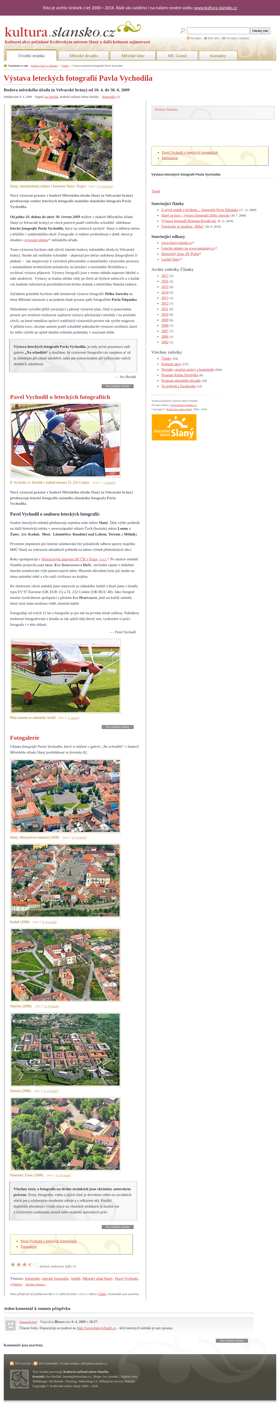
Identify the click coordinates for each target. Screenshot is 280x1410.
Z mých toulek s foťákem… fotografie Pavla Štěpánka (199, 210)
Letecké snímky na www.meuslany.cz (188, 248)
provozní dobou (36, 240)
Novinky (196, 38)
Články (65, 65)
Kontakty (218, 55)
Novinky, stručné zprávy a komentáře (187, 369)
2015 (164, 287)
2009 (164, 320)
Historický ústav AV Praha (180, 254)
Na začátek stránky (118, 386)
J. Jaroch (108, 482)
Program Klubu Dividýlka (179, 375)
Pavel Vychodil (126, 1278)
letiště (75, 1278)
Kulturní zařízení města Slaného (86, 1372)
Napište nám (129, 1376)
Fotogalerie (29, 1247)
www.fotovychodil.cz (176, 243)
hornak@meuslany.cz (77, 1376)
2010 (164, 314)
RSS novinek (23, 1363)
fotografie (32, 1278)
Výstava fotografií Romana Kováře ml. (189, 221)
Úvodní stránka (31, 55)
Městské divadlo (83, 55)
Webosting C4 (88, 1381)
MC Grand (177, 55)
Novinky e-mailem (237, 38)
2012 (164, 303)
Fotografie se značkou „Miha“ (182, 226)
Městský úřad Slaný (98, 1278)
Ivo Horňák (51, 97)
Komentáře (109, 97)
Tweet (156, 191)
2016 (164, 281)
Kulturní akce (171, 364)
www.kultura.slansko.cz (215, 8)
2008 (164, 325)
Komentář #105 (28, 1321)
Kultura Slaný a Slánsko (44, 65)
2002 (164, 342)
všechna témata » (35, 1284)
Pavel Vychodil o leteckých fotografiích (49, 1241)
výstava (16, 1284)
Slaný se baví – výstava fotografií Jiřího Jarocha (195, 215)
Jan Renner (56, 1381)
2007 (164, 331)
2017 (164, 276)
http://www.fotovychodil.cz (96, 1328)
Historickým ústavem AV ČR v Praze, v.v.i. (74, 559)
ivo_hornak (110, 1376)
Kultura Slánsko (166, 109)
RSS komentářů (48, 1363)
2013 (164, 298)
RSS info (213, 38)
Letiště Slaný (170, 259)
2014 (164, 292)
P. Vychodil (105, 186)
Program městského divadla (181, 381)
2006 (164, 337)
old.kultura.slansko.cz (94, 1363)
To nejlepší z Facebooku (178, 386)
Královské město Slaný (179, 409)
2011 (164, 309)
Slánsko (130, 1381)
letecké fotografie (55, 1278)
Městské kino (132, 55)
